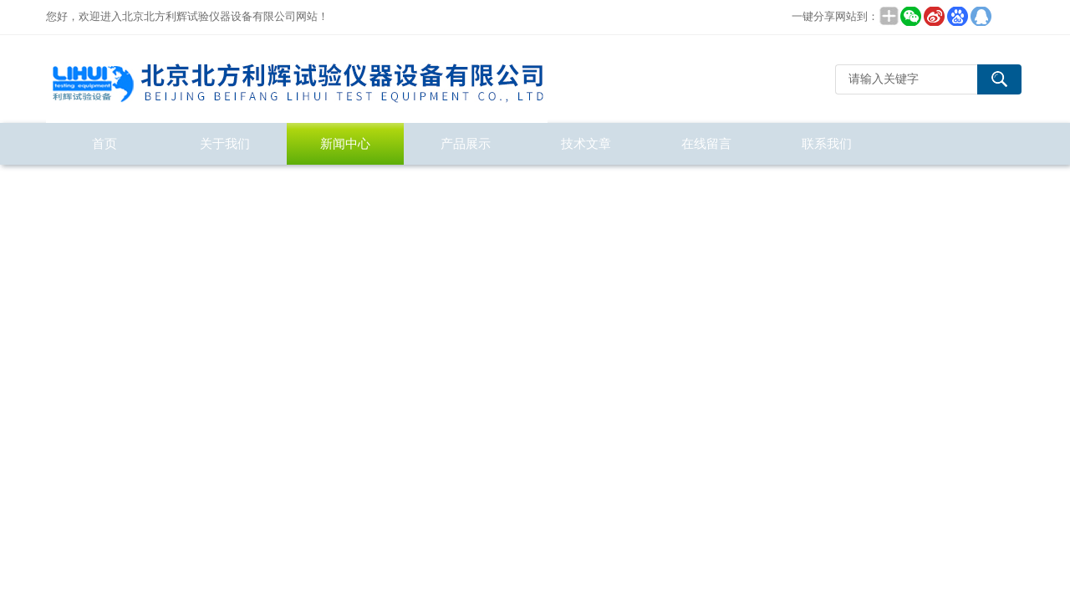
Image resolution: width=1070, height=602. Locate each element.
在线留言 (706, 143)
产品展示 (466, 143)
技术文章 (586, 143)
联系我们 (827, 143)
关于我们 (225, 143)
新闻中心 (345, 143)
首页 (104, 143)
